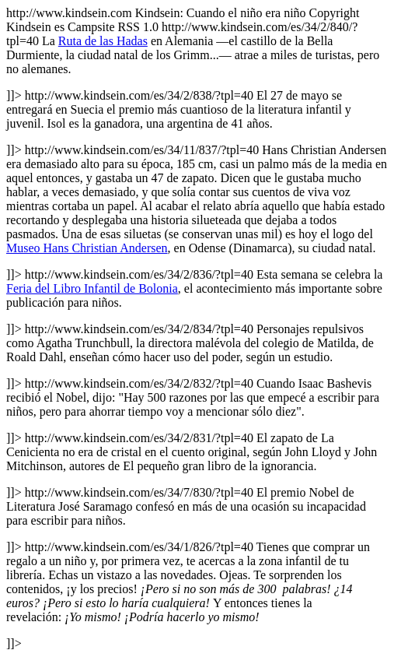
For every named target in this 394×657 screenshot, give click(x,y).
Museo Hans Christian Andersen (87, 248)
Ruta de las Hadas (103, 40)
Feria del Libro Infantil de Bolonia (92, 288)
